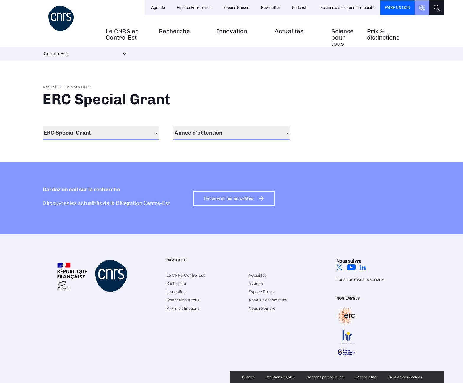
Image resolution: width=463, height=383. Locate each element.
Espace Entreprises (194, 7)
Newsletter (270, 7)
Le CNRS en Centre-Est (122, 34)
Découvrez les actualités (228, 198)
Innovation (232, 31)
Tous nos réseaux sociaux (360, 279)
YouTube (351, 267)
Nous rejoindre (261, 308)
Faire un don (397, 7)
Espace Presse (236, 7)
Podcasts (300, 7)
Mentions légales (280, 377)
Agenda (158, 7)
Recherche (174, 31)
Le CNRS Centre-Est (185, 275)
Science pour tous (342, 37)
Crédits (248, 377)
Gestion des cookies (405, 377)
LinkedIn (362, 267)
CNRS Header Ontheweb (422, 7)
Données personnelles (325, 377)
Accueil (50, 86)
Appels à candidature (267, 300)
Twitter (339, 267)
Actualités (289, 31)
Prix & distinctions (383, 34)
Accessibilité (365, 377)
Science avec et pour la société (347, 7)
